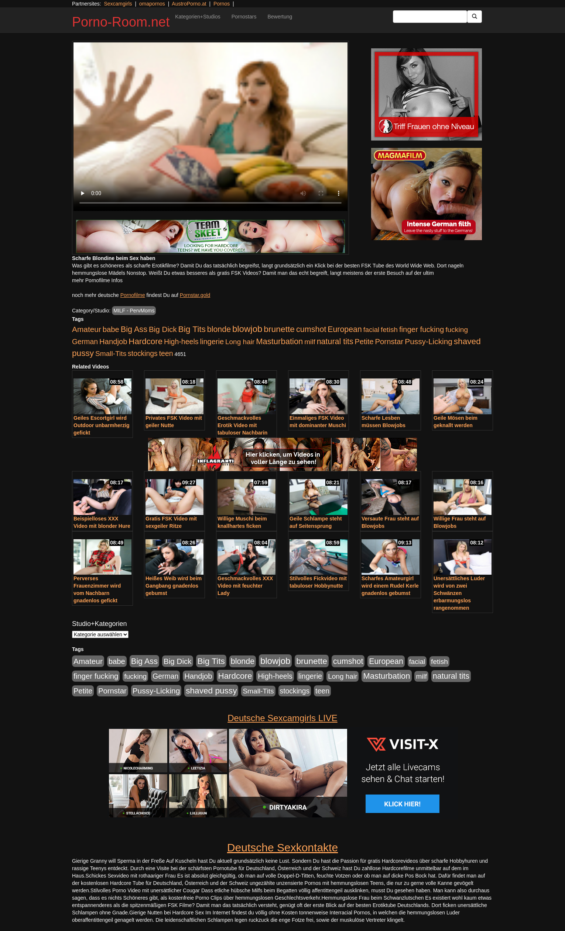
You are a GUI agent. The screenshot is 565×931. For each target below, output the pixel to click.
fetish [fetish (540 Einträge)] (389, 329)
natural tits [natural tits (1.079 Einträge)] (335, 341)
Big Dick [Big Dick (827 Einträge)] (163, 329)
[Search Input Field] (430, 16)
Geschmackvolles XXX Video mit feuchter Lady (245, 585)
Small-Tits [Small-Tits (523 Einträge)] (110, 353)
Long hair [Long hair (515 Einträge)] (239, 342)
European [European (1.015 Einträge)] (345, 329)
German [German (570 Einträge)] (85, 342)
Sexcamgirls (118, 4)
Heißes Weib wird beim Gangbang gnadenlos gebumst (173, 585)
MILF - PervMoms (133, 311)
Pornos (221, 4)
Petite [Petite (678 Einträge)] (364, 342)
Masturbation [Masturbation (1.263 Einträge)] (279, 341)
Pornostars (244, 17)
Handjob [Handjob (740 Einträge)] (113, 342)
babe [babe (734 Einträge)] (111, 329)
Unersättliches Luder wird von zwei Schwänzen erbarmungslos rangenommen (459, 593)
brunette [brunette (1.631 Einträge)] (279, 329)
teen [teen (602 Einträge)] (166, 353)
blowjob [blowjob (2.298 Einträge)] (247, 329)
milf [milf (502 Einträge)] (309, 342)
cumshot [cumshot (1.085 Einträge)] (311, 329)
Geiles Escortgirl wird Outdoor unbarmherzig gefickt (101, 425)
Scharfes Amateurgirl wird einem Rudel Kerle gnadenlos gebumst (390, 585)
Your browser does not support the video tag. (210, 126)
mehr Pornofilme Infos (97, 280)
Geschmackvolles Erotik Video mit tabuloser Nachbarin (242, 425)
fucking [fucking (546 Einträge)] (456, 329)
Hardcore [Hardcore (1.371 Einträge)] (145, 341)
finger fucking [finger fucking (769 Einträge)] (421, 329)
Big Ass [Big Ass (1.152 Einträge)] (134, 329)
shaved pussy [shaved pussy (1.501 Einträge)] (211, 690)
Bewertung (279, 17)
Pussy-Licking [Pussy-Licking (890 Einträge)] (428, 341)
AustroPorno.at (189, 4)
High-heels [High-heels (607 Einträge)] (181, 342)
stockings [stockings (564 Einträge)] (143, 353)
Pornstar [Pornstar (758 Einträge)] (389, 342)
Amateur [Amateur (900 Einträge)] (86, 329)
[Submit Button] (474, 16)
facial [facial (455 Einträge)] (371, 329)
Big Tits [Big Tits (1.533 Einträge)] (192, 329)
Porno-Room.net (121, 22)
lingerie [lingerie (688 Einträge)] (212, 342)
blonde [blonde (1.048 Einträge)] (219, 329)
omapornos (152, 4)
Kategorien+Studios (197, 17)
